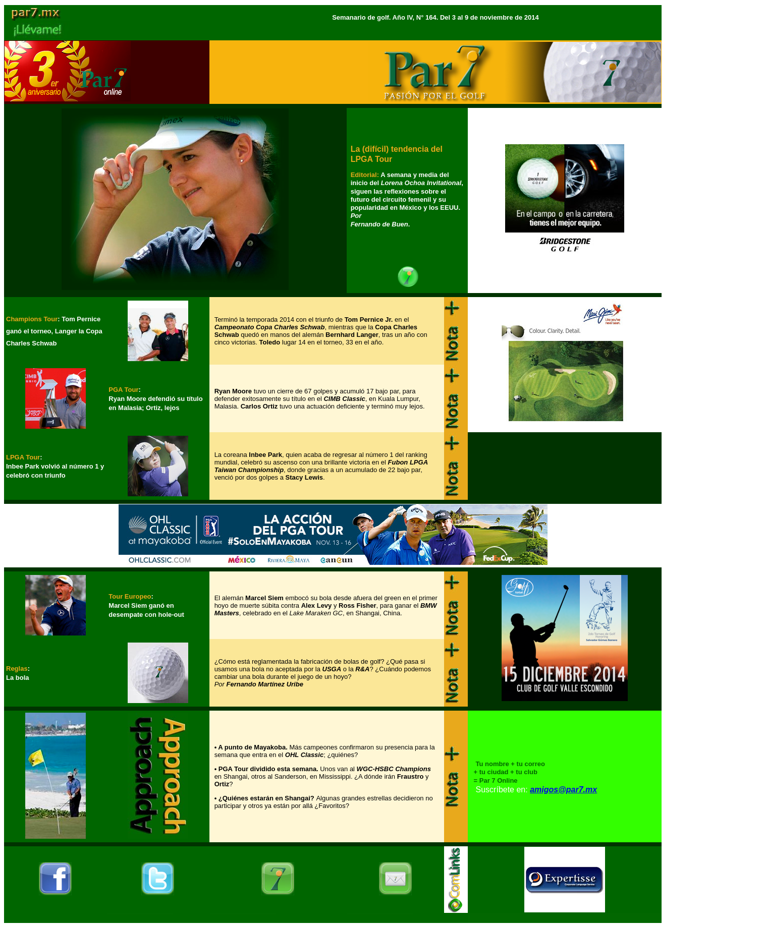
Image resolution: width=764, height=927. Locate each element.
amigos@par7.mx (563, 789)
